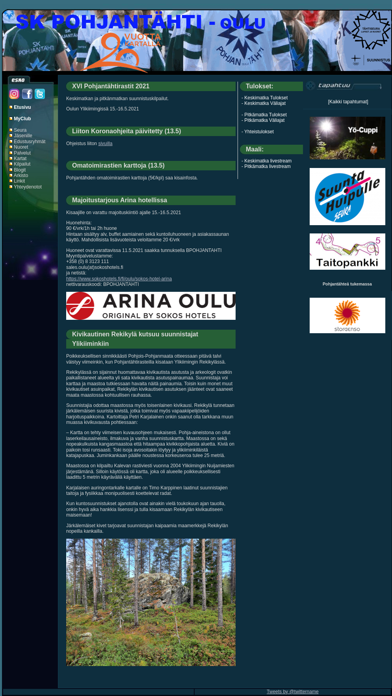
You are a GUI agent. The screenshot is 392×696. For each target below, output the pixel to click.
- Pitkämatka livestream (266, 166)
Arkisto (21, 175)
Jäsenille (23, 135)
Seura (20, 130)
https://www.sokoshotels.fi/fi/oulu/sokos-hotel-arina (119, 279)
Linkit (19, 181)
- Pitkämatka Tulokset (264, 115)
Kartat (20, 158)
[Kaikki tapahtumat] (348, 101)
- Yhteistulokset (258, 131)
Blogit (20, 170)
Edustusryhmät (29, 141)
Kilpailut (22, 164)
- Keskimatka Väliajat (264, 103)
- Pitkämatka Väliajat (263, 120)
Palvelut (22, 153)
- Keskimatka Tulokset (265, 98)
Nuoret (21, 147)
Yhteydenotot (28, 187)
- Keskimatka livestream (267, 161)
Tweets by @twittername (293, 691)
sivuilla (105, 143)
